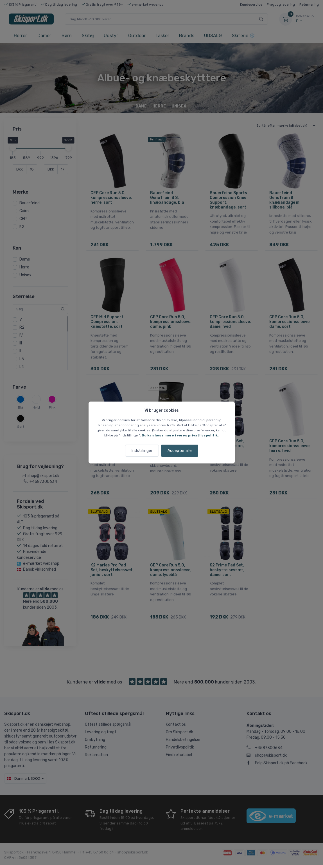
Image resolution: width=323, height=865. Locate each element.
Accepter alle (180, 450)
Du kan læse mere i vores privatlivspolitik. (180, 435)
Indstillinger (142, 450)
